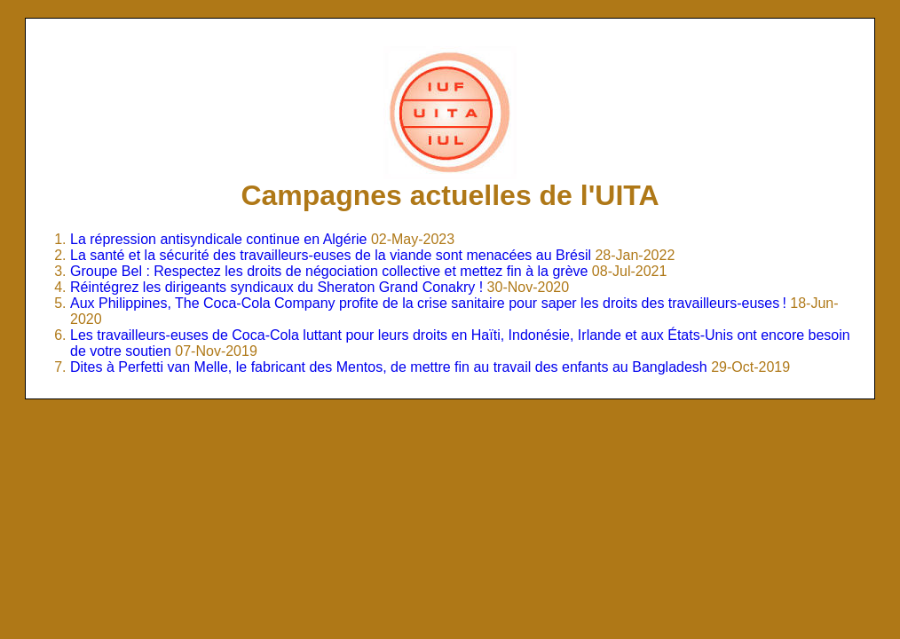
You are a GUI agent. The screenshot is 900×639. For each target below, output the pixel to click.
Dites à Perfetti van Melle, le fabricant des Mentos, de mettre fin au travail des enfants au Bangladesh (388, 367)
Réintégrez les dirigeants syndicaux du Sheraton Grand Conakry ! (276, 287)
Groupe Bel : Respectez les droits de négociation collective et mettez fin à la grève (329, 271)
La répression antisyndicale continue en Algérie (218, 239)
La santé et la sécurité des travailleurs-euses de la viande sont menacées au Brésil (330, 255)
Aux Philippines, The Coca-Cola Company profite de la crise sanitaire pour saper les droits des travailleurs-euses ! (428, 303)
